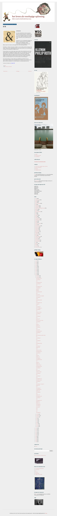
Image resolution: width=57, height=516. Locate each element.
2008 (36, 436)
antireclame (36, 228)
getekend (36, 209)
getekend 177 (38, 401)
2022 (36, 265)
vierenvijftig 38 (38, 340)
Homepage (17, 71)
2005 (36, 440)
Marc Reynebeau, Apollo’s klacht (40, 335)
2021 (36, 266)
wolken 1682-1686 (38, 350)
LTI (35, 242)
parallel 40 (37, 355)
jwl (35, 470)
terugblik (36, 232)
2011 (36, 432)
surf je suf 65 (38, 294)
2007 (36, 437)
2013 (36, 429)
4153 (36, 328)
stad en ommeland (37, 203)
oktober (37, 414)
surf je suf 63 (38, 370)
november (37, 277)
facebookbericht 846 (39, 343)
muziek (36, 224)
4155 (36, 317)
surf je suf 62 (38, 407)
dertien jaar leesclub (38, 155)
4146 (36, 369)
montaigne (36, 238)
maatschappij (10, 66)
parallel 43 (37, 289)
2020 (36, 267)
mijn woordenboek (37, 211)
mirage (36, 221)
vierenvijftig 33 (38, 373)
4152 (36, 333)
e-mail (36, 446)
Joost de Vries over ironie (39, 320)
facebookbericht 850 (39, 282)
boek (36, 198)
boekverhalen (37, 230)
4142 (36, 386)
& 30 (36, 344)
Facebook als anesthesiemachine (40, 161)
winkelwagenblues (37, 236)
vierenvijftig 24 (38, 412)
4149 (36, 348)
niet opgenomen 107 (39, 378)
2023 (36, 263)
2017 (36, 271)
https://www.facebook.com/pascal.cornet (40, 455)
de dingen (36, 217)
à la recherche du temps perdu (39, 468)
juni (37, 419)
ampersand (6, 66)
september (37, 415)
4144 (36, 377)
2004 (36, 441)
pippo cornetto (37, 231)
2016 (36, 273)
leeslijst (36, 154)
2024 (36, 262)
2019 (36, 269)
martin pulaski (37, 473)
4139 (36, 408)
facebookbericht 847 (39, 331)
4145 (36, 374)
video (36, 244)
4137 (36, 411)
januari (37, 426)
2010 (36, 433)
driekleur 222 (38, 363)
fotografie (36, 215)
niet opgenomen (37, 218)
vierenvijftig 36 (38, 352)
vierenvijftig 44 (38, 313)
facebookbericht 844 (39, 359)
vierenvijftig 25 (38, 405)
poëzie (36, 216)
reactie (37, 298)
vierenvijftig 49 (38, 283)
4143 (36, 382)
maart (37, 423)
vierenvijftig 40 (38, 332)
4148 (36, 354)
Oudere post (30, 71)
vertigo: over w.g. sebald (38, 474)
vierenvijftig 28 (38, 392)
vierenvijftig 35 (38, 358)
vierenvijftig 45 (38, 309)
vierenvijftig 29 (38, 388)
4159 (36, 301)
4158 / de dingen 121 (39, 308)
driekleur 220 (38, 390)
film (35, 212)
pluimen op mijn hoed (38, 167)
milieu (36, 222)
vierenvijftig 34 (38, 367)
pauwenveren (37, 234)
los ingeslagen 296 (38, 389)
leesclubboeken (37, 156)
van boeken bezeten (38, 223)
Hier (35, 174)
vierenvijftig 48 (38, 287)
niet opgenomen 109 (39, 286)
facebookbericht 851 (39, 278)
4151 (36, 339)
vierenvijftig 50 (38, 279)
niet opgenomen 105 (39, 400)
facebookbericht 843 (39, 366)
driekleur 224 (38, 347)
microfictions (37, 237)
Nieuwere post (5, 71)
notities (36, 210)
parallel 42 (37, 290)
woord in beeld (37, 199)
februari (37, 425)
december (37, 275)
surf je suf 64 (38, 329)
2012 (36, 430)
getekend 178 (38, 325)
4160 (36, 293)
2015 (36, 274)
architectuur (37, 229)
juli (36, 418)
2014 (36, 428)
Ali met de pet (37, 469)
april (37, 422)
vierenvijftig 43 (38, 316)
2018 (36, 270)
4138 (36, 409)
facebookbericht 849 (39, 291)
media (36, 202)
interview (36, 168)
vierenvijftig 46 (38, 306)
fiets (35, 204)
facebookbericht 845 (39, 351)
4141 (36, 393)
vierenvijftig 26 (38, 404)
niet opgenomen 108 (39, 302)
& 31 (36, 336)
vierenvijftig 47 (38, 297)
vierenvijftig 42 (38, 321)
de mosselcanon (37, 241)
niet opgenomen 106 (39, 396)
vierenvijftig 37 (38, 346)
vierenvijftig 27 (38, 397)
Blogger (46, 513)
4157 (36, 310)
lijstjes (36, 235)
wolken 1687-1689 (38, 312)
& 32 (36, 305)
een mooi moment (37, 225)
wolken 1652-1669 (38, 371)
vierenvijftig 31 (38, 381)
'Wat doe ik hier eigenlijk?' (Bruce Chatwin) (41, 166)
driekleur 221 (38, 385)
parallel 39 (37, 362)
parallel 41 (37, 324)
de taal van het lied (37, 247)
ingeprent (36, 243)
